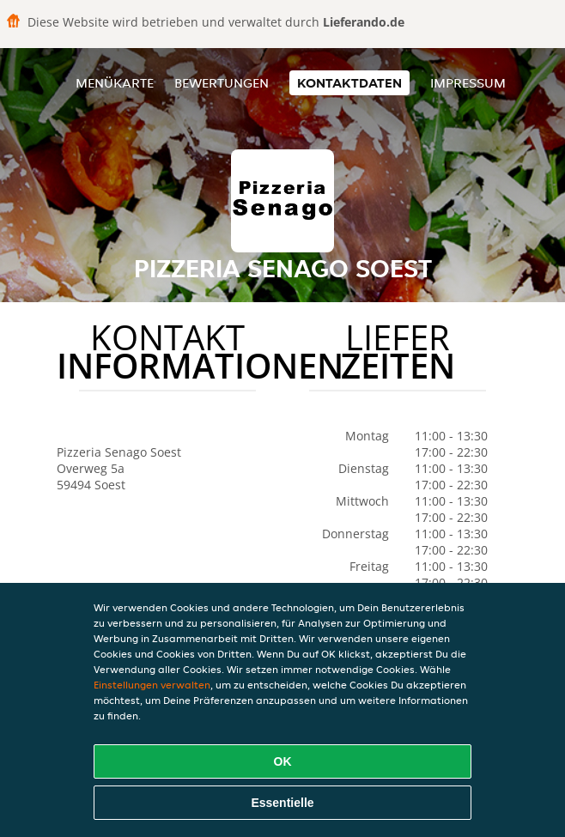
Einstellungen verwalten (152, 684)
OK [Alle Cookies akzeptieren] (283, 761)
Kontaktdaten (349, 83)
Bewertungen (221, 83)
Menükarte (115, 83)
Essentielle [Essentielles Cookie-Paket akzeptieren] (282, 803)
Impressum (468, 83)
